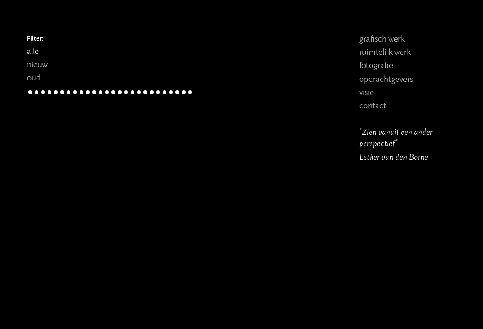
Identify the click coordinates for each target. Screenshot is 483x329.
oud (34, 77)
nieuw (37, 63)
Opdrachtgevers (386, 78)
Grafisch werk (382, 38)
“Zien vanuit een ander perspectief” (396, 137)
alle (33, 50)
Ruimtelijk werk (385, 51)
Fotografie (376, 64)
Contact (372, 105)
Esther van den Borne (393, 156)
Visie (366, 91)
